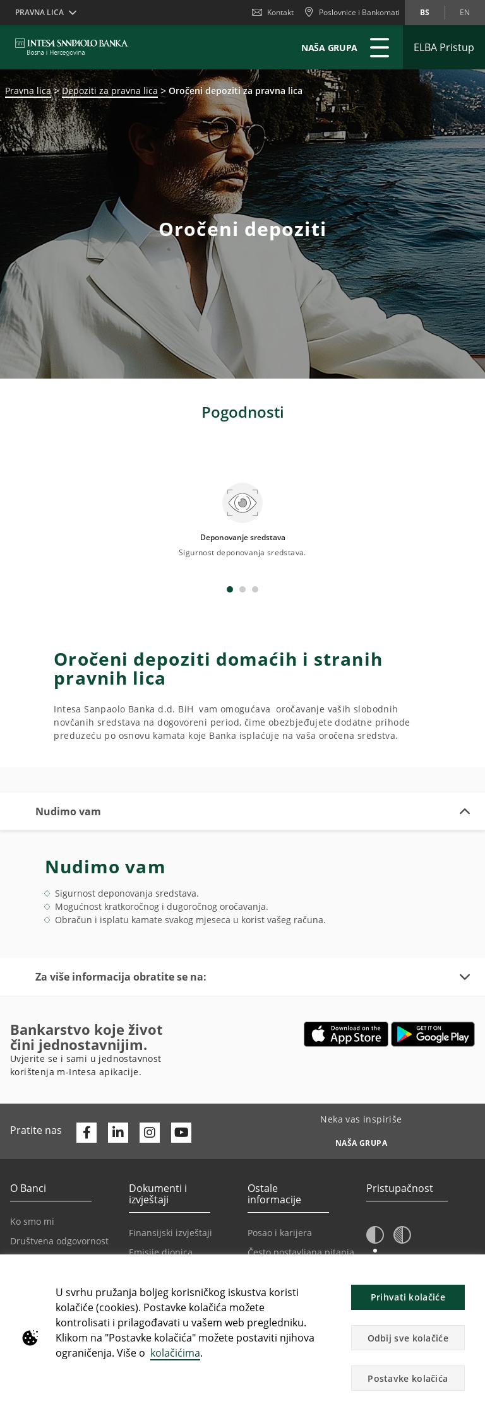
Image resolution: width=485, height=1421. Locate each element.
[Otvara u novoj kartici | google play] (433, 992)
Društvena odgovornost (59, 1199)
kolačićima (175, 1353)
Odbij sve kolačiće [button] (408, 1338)
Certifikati (149, 1249)
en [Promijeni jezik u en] (465, 12)
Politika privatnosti (49, 1218)
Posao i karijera (280, 1190)
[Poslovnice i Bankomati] (352, 12)
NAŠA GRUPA (329, 48)
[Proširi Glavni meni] (379, 47)
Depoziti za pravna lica (110, 91)
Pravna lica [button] (39, 12)
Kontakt (273, 12)
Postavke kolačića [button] (408, 1378)
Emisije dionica (161, 1210)
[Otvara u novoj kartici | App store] (346, 992)
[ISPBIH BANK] (75, 47)
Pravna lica (28, 91)
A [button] (376, 1231)
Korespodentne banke (57, 1238)
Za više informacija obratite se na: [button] (121, 934)
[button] (375, 1193)
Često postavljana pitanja (301, 1210)
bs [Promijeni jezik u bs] (424, 12)
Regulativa (151, 1229)
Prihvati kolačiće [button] (408, 1297)
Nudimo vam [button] (68, 769)
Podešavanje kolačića (292, 1229)
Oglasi (261, 1249)
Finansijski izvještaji (170, 1190)
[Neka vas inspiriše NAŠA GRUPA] (361, 1097)
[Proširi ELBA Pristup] (444, 47)
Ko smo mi (32, 1179)
